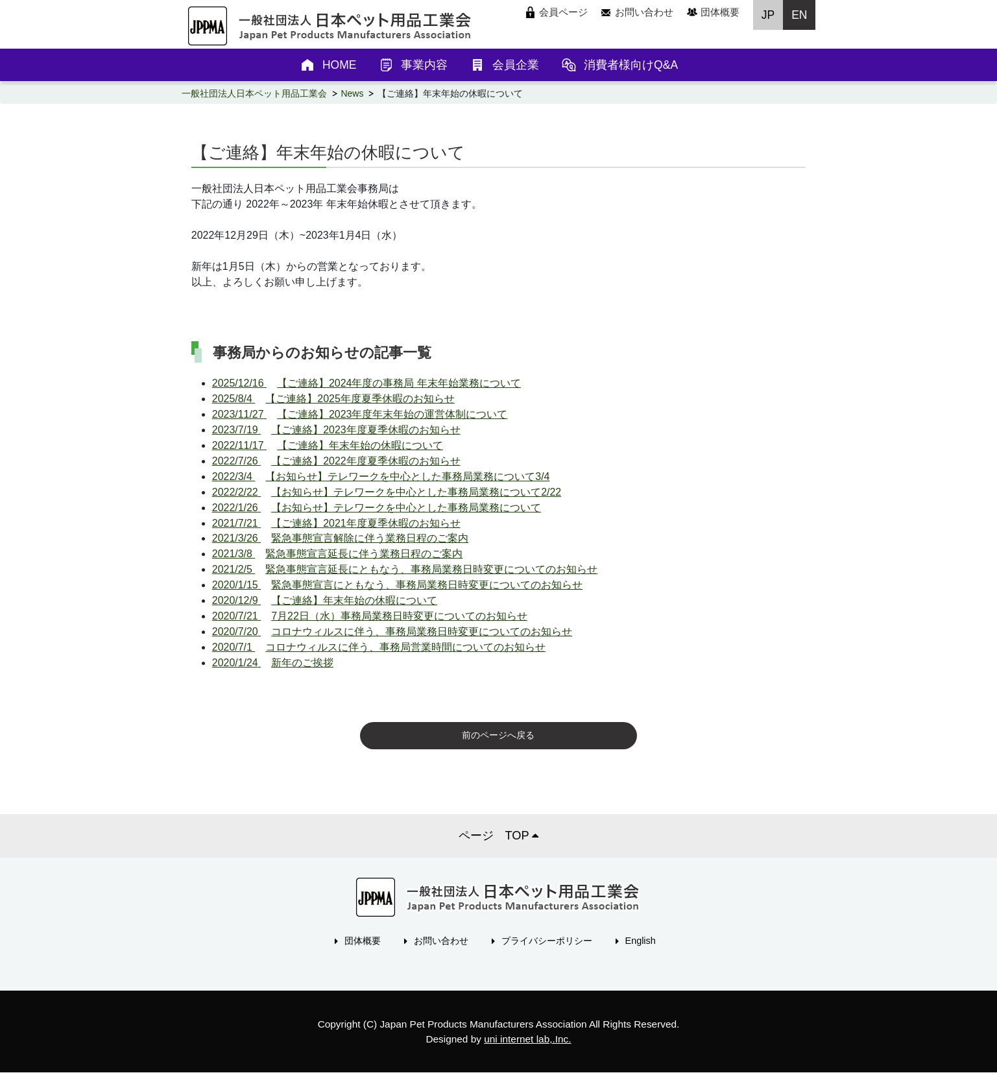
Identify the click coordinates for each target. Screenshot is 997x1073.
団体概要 (720, 12)
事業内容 (424, 64)
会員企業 (515, 64)
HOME (339, 64)
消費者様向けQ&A (631, 64)
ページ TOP (499, 835)
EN (799, 14)
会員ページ (563, 12)
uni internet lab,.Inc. (527, 1038)
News (352, 93)
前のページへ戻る (498, 735)
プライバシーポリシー (546, 940)
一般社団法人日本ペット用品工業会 (254, 93)
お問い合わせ (644, 12)
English (640, 940)
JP (768, 14)
